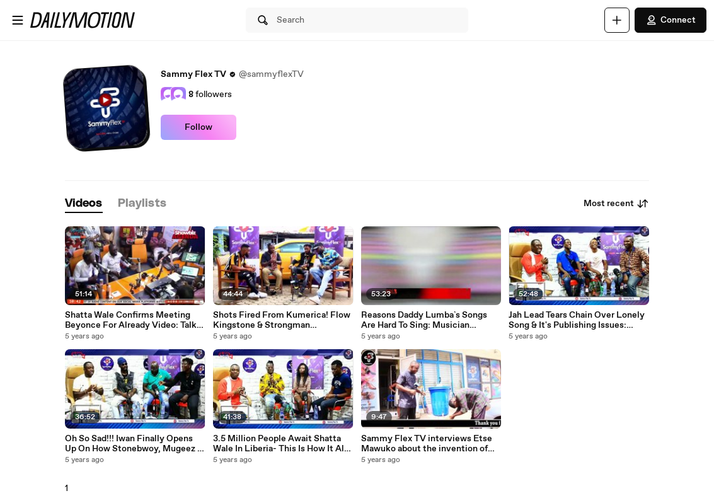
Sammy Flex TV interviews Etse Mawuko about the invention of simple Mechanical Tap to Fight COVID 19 (426, 444)
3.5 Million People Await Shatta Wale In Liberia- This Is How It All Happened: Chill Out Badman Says (282, 444)
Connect (670, 20)
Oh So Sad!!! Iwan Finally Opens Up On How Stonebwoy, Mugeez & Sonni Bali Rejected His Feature (134, 444)
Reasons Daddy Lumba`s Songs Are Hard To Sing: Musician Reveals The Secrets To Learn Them (424, 320)
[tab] (84, 204)
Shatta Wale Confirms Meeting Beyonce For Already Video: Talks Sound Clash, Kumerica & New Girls (133, 320)
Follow (198, 127)
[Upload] (617, 20)
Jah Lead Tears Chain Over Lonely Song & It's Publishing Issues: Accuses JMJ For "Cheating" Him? (577, 320)
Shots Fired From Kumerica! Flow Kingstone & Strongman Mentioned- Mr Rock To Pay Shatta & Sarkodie (281, 320)
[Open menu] (18, 20)
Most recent (616, 203)
